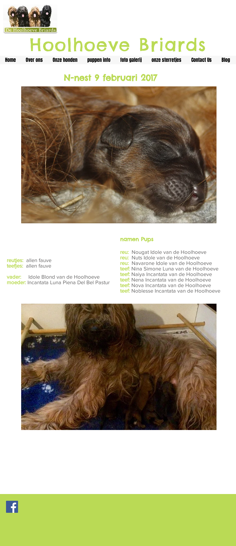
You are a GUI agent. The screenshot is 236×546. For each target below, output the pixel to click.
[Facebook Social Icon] (12, 507)
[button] (119, 367)
